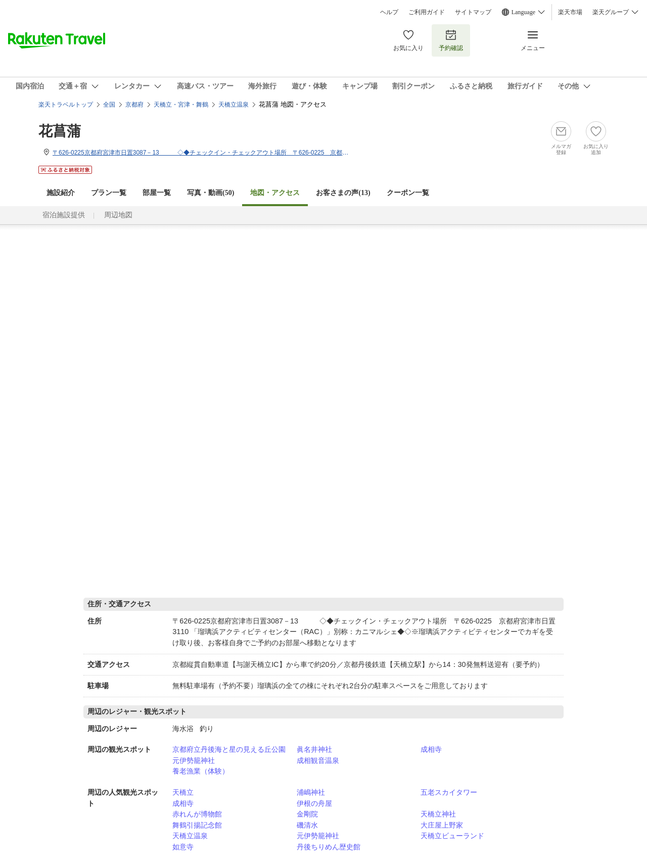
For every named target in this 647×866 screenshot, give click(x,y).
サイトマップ (473, 12)
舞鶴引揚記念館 (197, 825)
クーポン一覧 (408, 193)
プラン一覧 (108, 193)
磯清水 (307, 825)
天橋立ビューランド (452, 836)
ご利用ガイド (426, 12)
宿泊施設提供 (63, 215)
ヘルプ (389, 12)
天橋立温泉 (190, 836)
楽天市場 (570, 12)
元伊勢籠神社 (193, 760)
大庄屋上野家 (442, 825)
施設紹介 (61, 193)
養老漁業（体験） (200, 771)
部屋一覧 (157, 193)
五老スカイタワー (449, 792)
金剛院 (307, 814)
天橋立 (183, 792)
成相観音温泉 (318, 760)
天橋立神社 (438, 814)
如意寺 (183, 847)
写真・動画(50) (210, 193)
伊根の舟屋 (314, 803)
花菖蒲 (59, 131)
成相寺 (431, 749)
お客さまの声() (343, 193)
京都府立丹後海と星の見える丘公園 (229, 749)
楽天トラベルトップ (65, 104)
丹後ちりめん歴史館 (328, 847)
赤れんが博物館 (197, 814)
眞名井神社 (314, 749)
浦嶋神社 (311, 792)
